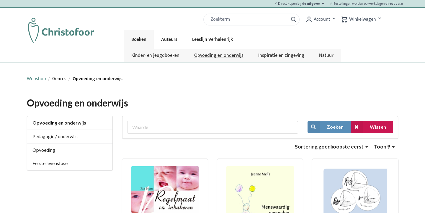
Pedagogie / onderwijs (55, 136)
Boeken (138, 39)
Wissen (368, 127)
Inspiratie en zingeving (281, 55)
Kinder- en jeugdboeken (155, 55)
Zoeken (326, 127)
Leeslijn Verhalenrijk (212, 39)
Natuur (326, 55)
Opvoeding (43, 150)
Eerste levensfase (50, 163)
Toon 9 (384, 146)
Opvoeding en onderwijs (218, 55)
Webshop (36, 79)
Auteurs (169, 39)
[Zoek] (248, 19)
